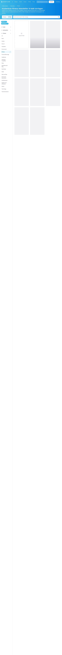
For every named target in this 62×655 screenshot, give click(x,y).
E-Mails (9, 17)
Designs (4, 17)
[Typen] (10, 27)
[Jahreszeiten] (10, 30)
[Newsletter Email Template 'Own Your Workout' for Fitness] (37, 34)
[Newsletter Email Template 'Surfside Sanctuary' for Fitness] (37, 121)
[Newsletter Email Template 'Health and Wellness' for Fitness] (53, 63)
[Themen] (10, 33)
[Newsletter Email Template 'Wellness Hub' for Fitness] (22, 92)
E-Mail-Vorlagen (5, 5)
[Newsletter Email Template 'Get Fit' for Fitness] (53, 34)
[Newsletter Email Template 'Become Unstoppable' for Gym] (37, 63)
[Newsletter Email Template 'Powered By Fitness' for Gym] (37, 92)
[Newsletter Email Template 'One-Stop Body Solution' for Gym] (22, 121)
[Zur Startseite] (5, 2)
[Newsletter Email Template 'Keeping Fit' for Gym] (53, 92)
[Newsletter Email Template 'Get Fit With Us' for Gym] (22, 63)
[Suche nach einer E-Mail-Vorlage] (36, 17)
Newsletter (12, 5)
